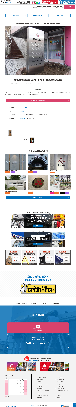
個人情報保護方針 (60, 372)
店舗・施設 (33, 21)
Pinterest (59, 378)
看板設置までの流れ (20, 297)
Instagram (59, 376)
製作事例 (45, 297)
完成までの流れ (41, 372)
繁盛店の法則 (40, 381)
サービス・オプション (42, 376)
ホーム (39, 358)
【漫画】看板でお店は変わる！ (63, 374)
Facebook (59, 381)
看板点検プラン (60, 369)
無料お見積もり (60, 360)
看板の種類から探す (38, 15)
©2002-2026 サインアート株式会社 (63, 404)
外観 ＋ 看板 (60, 15)
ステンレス (39, 21)
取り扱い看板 (40, 363)
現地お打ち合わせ (60, 363)
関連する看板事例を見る (38, 191)
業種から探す (16, 15)
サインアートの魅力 (42, 360)
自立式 (43, 21)
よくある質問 (34, 297)
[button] (66, 390)
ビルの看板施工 (41, 369)
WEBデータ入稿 (60, 365)
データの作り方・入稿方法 (43, 374)
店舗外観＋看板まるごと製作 (44, 367)
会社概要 (58, 367)
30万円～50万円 (23, 119)
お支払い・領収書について (43, 378)
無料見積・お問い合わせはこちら (38, 101)
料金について (56, 297)
